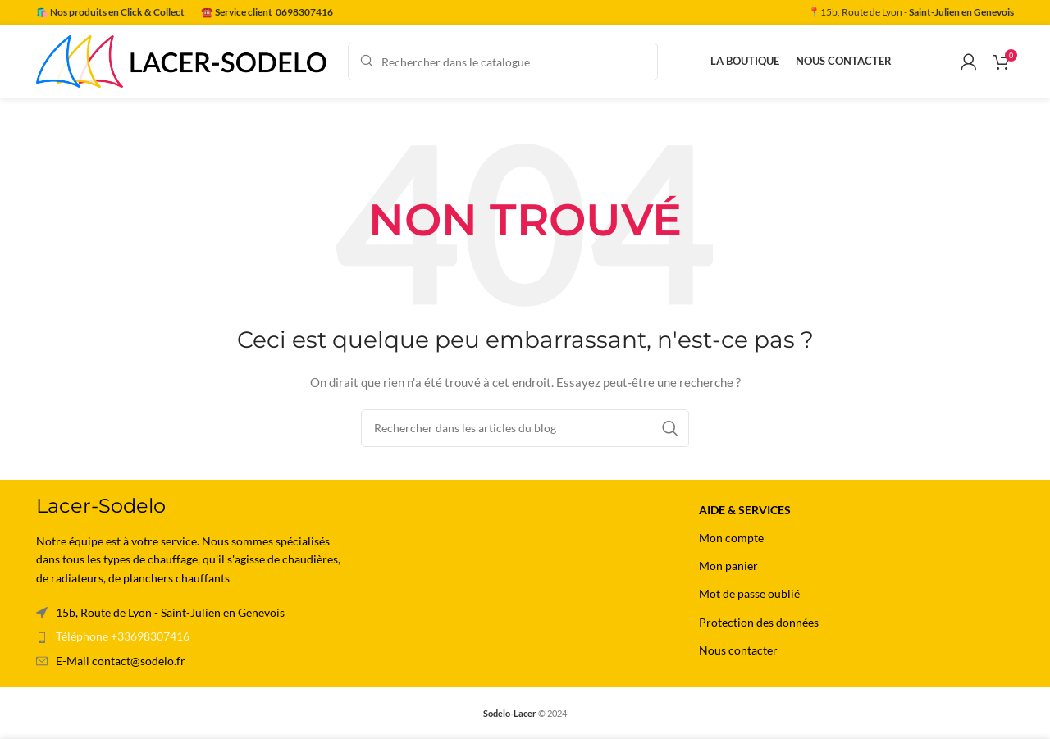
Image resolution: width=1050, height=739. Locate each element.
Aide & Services (745, 510)
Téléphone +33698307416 (122, 636)
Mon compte (731, 538)
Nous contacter (738, 650)
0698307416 (304, 12)
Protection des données (759, 622)
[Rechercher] (503, 61)
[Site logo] (183, 60)
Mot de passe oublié (749, 593)
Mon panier (728, 565)
